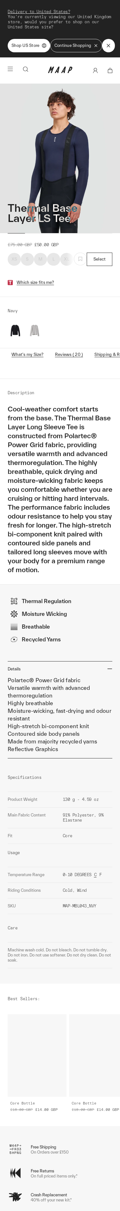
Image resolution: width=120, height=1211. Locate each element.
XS (14, 204)
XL (66, 204)
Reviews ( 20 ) (69, 299)
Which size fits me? (35, 227)
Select (99, 204)
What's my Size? (28, 299)
